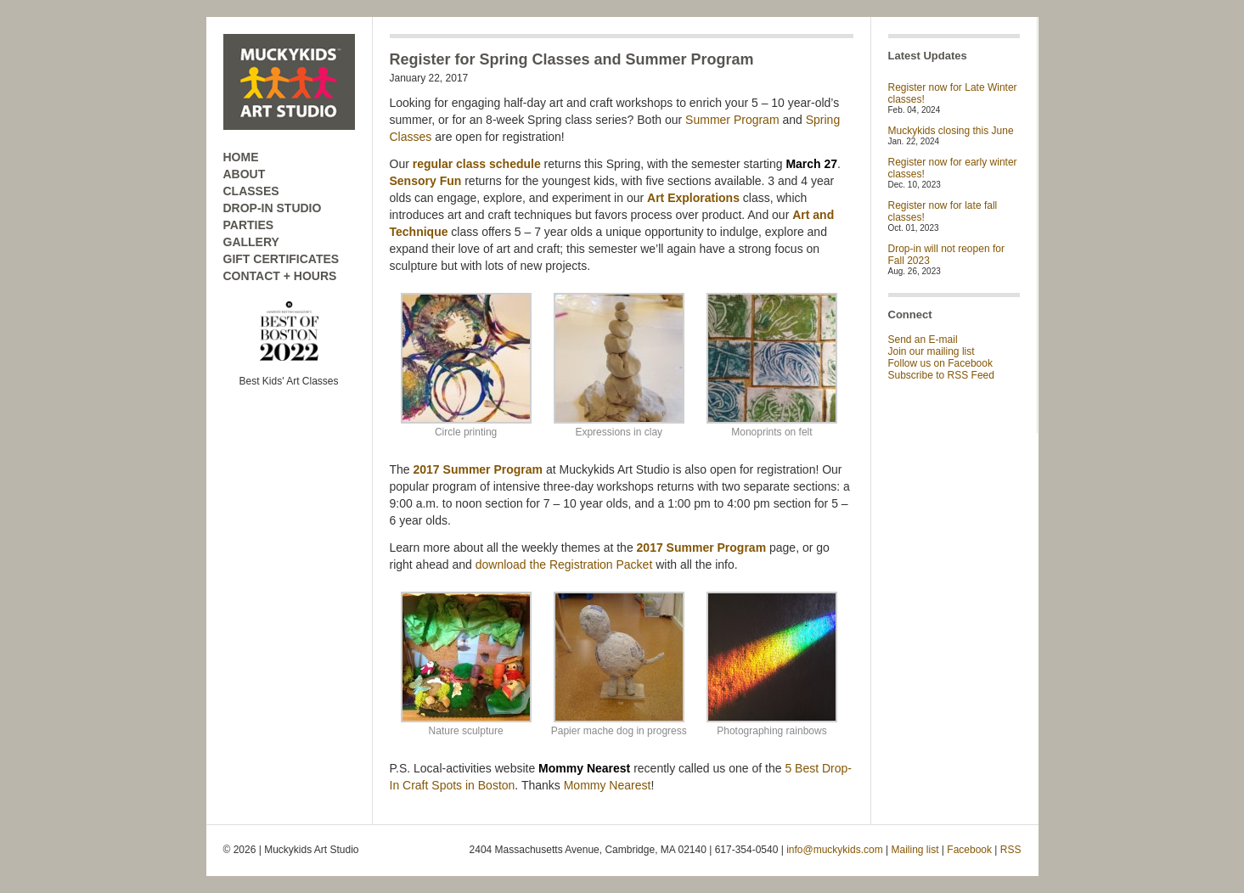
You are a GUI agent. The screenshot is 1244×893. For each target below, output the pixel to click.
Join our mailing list (931, 351)
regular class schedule (477, 164)
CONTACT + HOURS (280, 276)
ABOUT (244, 174)
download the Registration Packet (564, 564)
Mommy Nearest (607, 785)
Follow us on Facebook (940, 363)
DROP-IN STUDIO (272, 208)
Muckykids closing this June (951, 131)
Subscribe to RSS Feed (941, 375)
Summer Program (732, 119)
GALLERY (251, 242)
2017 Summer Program (478, 469)
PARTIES (248, 225)
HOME (241, 157)
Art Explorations (693, 198)
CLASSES (251, 191)
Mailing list (915, 850)
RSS (1011, 850)
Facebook (969, 850)
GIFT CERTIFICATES (281, 259)
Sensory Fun (426, 181)
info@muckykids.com (834, 850)
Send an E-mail (923, 339)
